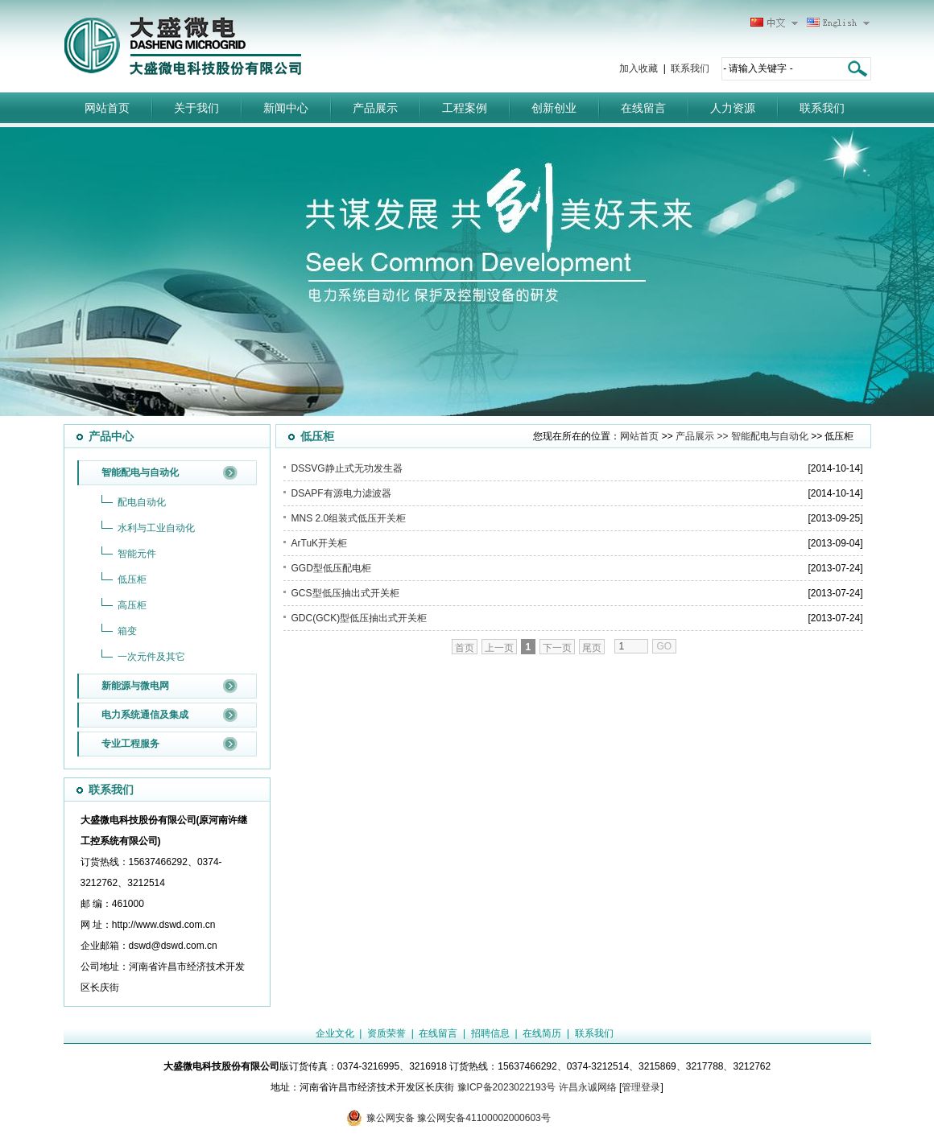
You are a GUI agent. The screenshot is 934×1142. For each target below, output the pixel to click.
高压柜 (132, 605)
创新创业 (554, 107)
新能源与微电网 (135, 685)
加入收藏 (638, 68)
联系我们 (690, 68)
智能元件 (137, 553)
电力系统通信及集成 (144, 714)
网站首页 (107, 107)
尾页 (591, 647)
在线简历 (542, 1033)
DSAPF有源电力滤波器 (341, 493)
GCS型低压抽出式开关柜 (345, 593)
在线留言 (643, 107)
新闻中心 (285, 107)
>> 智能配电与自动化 (761, 436)
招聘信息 (490, 1033)
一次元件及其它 (151, 656)
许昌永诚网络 (588, 1087)
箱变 (127, 631)
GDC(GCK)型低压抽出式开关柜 (359, 618)
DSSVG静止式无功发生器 (347, 468)
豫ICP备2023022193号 (506, 1087)
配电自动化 (142, 502)
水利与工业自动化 (156, 528)
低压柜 (132, 579)
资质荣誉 (386, 1033)
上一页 (499, 647)
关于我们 (196, 107)
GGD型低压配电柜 (331, 568)
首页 (464, 647)
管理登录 (641, 1087)
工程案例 (464, 107)
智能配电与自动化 (140, 472)
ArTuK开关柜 (319, 543)
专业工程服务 (130, 743)
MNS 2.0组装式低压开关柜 (349, 518)
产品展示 (375, 107)
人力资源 (732, 107)
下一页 (557, 647)
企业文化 (335, 1033)
